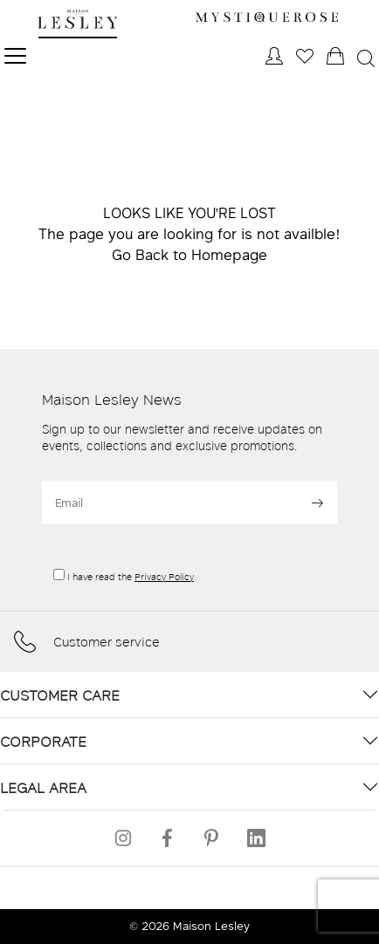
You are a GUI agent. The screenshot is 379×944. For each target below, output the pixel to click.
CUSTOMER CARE (60, 695)
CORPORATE (43, 741)
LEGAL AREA (43, 787)
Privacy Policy (164, 577)
